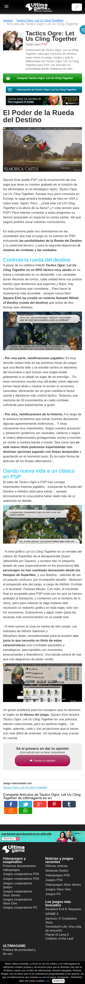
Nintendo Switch (56, 870)
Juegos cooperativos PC (20, 907)
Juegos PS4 (54, 880)
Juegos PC (53, 894)
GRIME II (51, 914)
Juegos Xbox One (58, 889)
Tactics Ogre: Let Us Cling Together (25, 787)
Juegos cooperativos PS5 (21, 874)
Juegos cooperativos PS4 (21, 878)
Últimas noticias (56, 866)
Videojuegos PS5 (57, 875)
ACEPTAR (58, 981)
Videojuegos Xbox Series (63, 884)
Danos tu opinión (42, 760)
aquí (47, 981)
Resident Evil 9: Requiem (63, 909)
